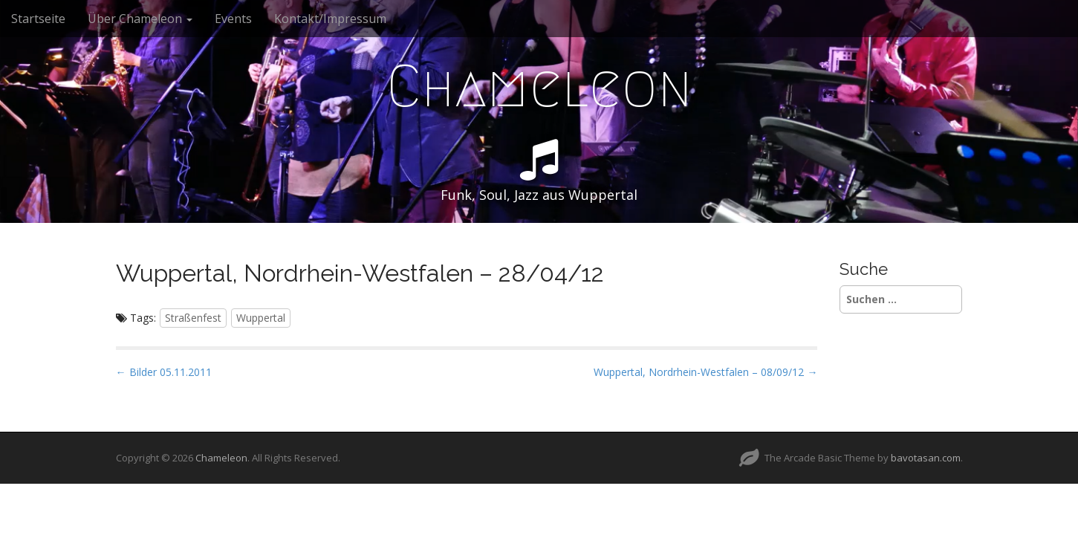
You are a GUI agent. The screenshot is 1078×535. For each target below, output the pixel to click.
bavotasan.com (926, 457)
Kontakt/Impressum (330, 18)
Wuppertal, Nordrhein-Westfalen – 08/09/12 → (705, 372)
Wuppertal (260, 318)
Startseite (38, 18)
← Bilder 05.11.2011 (164, 372)
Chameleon (539, 86)
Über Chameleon (140, 18)
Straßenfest (193, 318)
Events (233, 18)
